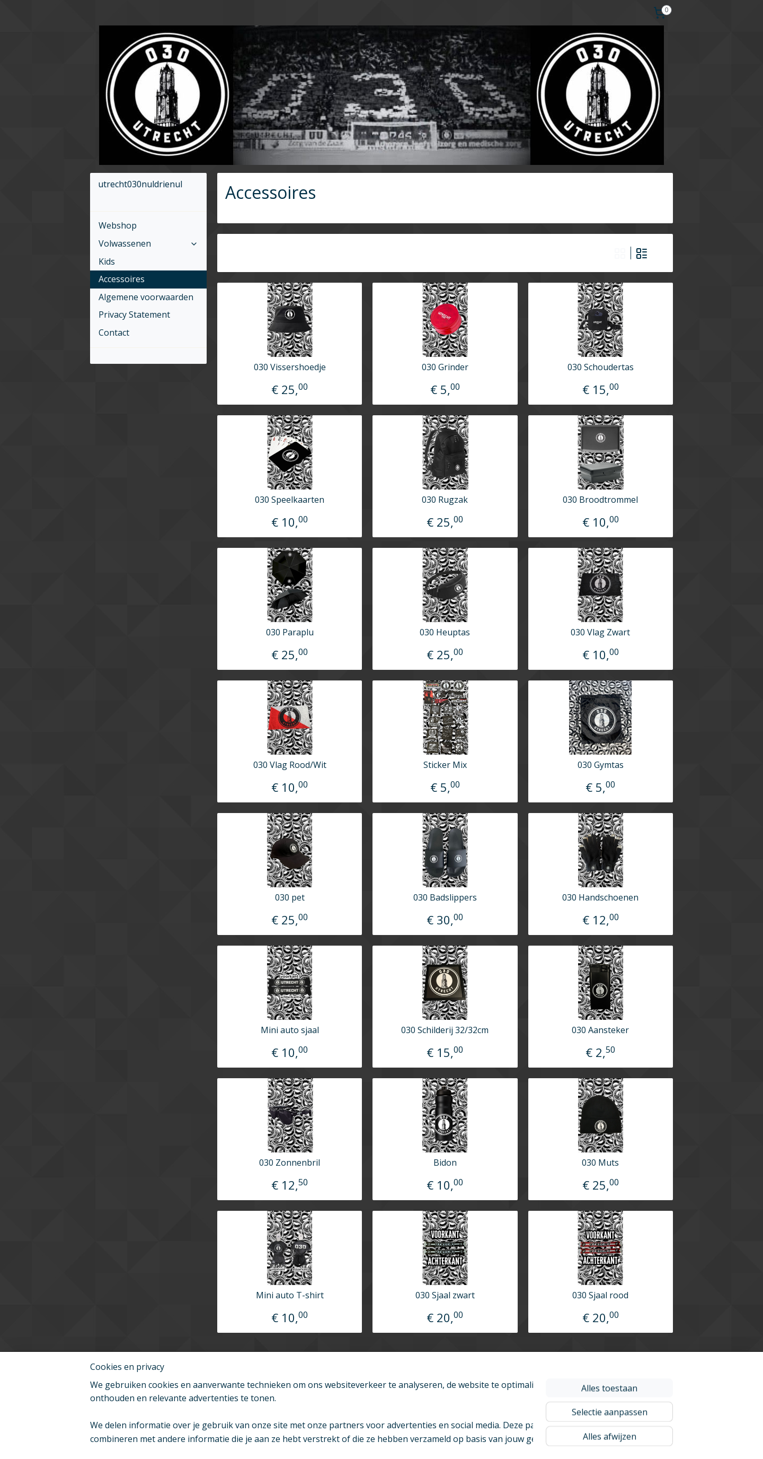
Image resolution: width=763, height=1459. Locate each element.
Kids (107, 261)
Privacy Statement (134, 314)
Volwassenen (148, 243)
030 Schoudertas (600, 367)
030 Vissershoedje (290, 367)
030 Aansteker (600, 1030)
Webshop (118, 225)
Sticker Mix (445, 765)
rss (340, 1440)
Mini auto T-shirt (290, 1295)
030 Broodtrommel (600, 500)
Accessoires (122, 279)
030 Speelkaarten (289, 500)
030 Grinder (445, 367)
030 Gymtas (601, 765)
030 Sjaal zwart (445, 1295)
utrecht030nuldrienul (136, 1379)
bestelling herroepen (381, 1440)
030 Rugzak (445, 500)
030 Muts (600, 1163)
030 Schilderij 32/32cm (445, 1030)
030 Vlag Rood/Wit (289, 765)
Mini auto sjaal (290, 1030)
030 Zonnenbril (289, 1163)
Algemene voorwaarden (146, 297)
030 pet (290, 898)
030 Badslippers (445, 898)
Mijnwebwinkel (540, 1440)
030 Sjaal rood (600, 1295)
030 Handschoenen (600, 898)
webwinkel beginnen (448, 1440)
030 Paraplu (290, 632)
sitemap (318, 1440)
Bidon (445, 1163)
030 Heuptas (445, 632)
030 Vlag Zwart (600, 632)
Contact (114, 332)
